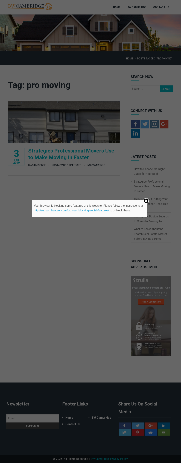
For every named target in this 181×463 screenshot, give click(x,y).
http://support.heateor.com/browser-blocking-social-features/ (71, 210)
